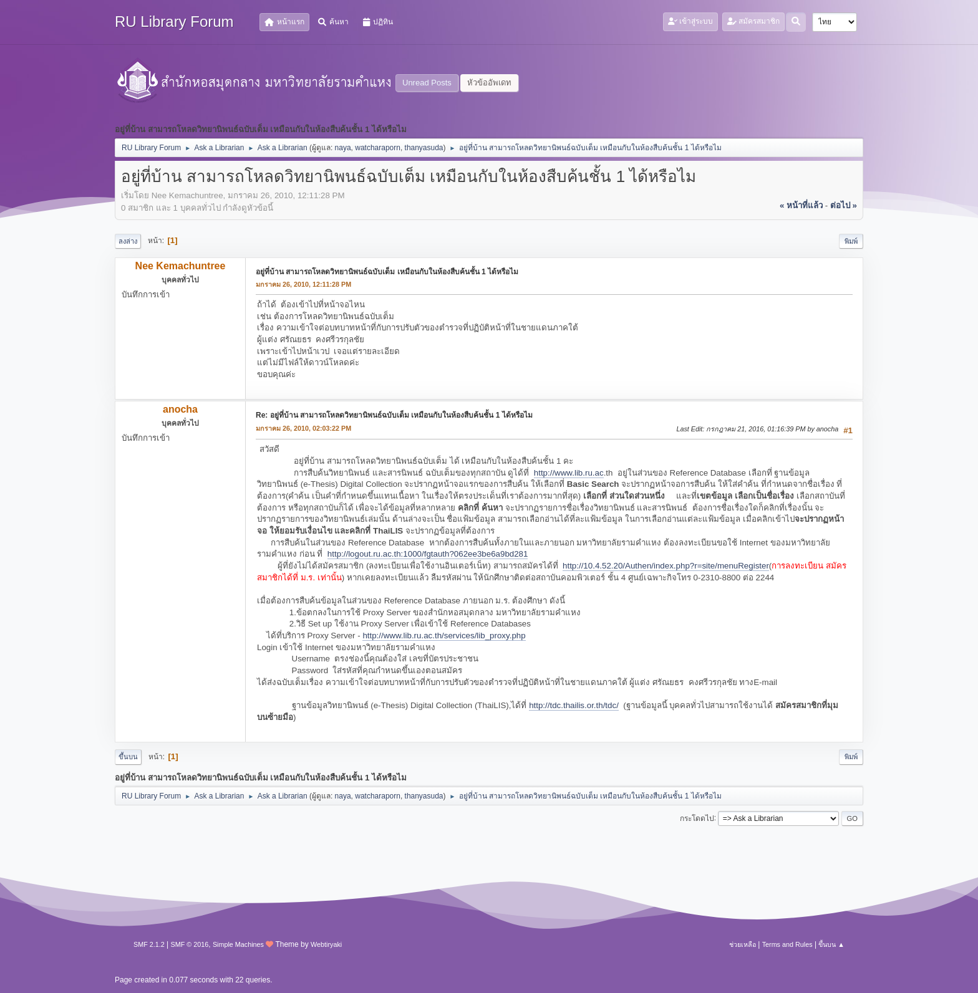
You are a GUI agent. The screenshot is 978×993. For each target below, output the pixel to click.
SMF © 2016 (190, 944)
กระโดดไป (697, 817)
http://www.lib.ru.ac (569, 472)
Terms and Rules (787, 944)
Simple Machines (238, 944)
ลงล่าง (128, 241)
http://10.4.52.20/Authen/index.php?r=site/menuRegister (666, 565)
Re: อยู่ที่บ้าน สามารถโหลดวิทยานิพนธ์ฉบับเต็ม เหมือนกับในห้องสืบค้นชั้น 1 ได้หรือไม (394, 415)
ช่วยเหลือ (742, 944)
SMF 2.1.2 (149, 944)
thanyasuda (424, 147)
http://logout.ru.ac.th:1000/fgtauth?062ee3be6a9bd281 (427, 554)
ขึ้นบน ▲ (831, 944)
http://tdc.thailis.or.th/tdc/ (574, 705)
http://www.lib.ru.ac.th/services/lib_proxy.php (443, 635)
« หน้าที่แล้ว (801, 205)
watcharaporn (377, 147)
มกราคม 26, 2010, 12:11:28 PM (303, 284)
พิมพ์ (851, 241)
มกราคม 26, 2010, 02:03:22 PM (303, 428)
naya (343, 147)
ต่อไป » (843, 205)
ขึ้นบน (128, 756)
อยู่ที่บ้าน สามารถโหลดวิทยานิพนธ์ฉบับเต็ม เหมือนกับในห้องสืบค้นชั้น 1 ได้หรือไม (387, 271)
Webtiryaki (326, 944)
